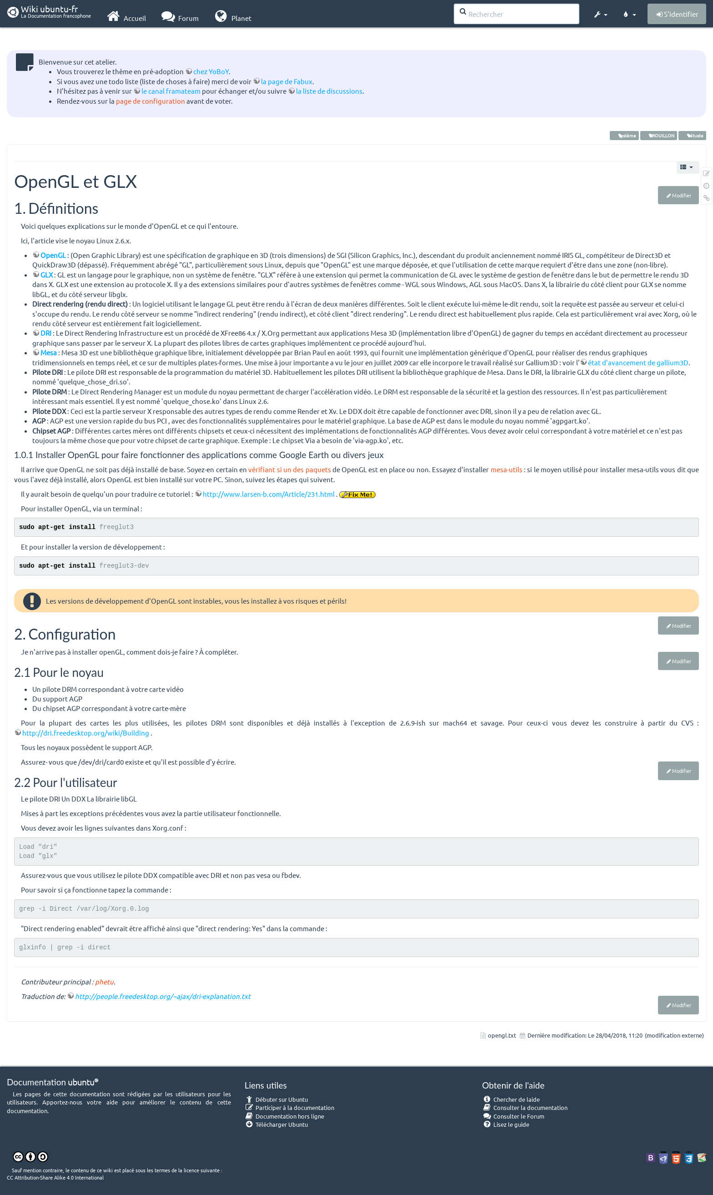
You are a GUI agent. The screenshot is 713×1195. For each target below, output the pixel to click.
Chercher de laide (511, 1099)
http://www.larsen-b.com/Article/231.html (269, 493)
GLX (46, 274)
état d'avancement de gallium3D (638, 362)
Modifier (681, 195)
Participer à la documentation (290, 1107)
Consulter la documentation (524, 1107)
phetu (104, 981)
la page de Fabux (286, 81)
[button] (600, 12)
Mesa (48, 352)
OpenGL (53, 255)
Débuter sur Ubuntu (276, 1099)
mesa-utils (506, 469)
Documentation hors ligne (285, 1116)
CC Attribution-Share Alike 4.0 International (55, 1177)
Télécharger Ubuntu (276, 1124)
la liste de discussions (329, 90)
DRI (45, 332)
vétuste (692, 135)
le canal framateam (171, 90)
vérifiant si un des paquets (289, 469)
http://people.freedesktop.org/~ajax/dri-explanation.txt (163, 996)
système (624, 135)
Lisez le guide (505, 1124)
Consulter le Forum (513, 1116)
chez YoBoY (211, 71)
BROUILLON (658, 135)
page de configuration (150, 100)
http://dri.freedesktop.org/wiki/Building (85, 732)
